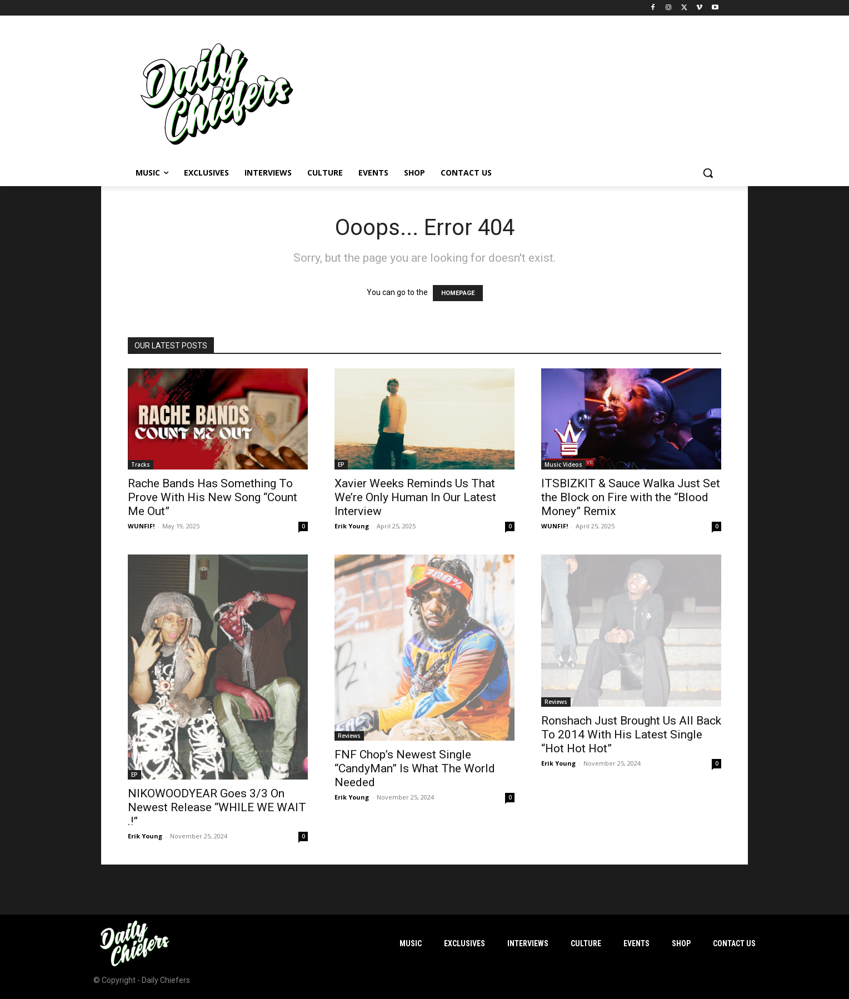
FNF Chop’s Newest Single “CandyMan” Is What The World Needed (414, 768)
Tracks (140, 464)
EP (341, 464)
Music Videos (563, 464)
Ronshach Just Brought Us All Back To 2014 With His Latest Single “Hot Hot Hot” (631, 734)
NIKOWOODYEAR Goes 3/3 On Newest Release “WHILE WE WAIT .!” (217, 807)
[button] (708, 172)
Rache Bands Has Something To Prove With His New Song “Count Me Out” (212, 497)
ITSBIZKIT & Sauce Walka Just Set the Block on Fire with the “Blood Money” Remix (630, 497)
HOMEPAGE (458, 293)
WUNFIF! (141, 526)
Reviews (349, 736)
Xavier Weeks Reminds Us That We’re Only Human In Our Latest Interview (415, 497)
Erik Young (351, 526)
